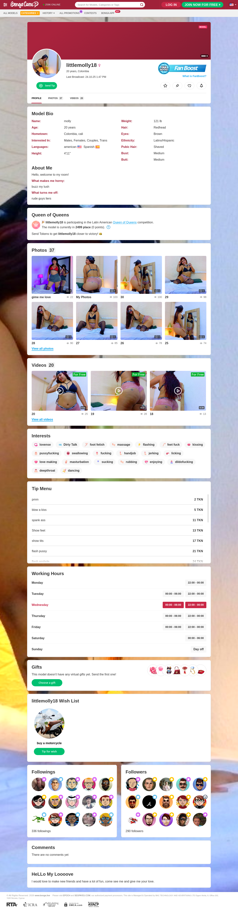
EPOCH (66, 895)
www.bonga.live (42, 895)
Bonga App (108, 12)
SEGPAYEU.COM (82, 895)
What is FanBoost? (194, 76)
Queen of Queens (125, 222)
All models (10, 13)
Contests (90, 13)
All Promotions (70, 12)
